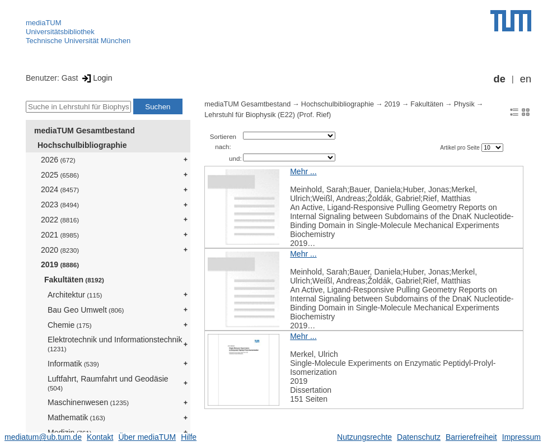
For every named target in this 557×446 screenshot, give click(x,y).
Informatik (73, 363)
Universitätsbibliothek (60, 31)
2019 (60, 264)
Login (96, 77)
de (499, 79)
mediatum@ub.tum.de (43, 437)
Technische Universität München (78, 40)
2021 (60, 234)
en (525, 79)
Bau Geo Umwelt (86, 309)
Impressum (521, 437)
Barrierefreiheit (471, 437)
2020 (60, 249)
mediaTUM (44, 22)
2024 (60, 189)
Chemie (70, 324)
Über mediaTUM (147, 437)
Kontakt (100, 437)
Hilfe (188, 437)
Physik (464, 104)
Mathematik (76, 417)
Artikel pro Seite (460, 148)
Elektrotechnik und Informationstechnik (115, 343)
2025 (60, 174)
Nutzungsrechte (364, 437)
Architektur (75, 294)
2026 (58, 159)
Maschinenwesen (88, 402)
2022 (60, 219)
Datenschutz (419, 437)
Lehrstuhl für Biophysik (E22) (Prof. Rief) (267, 115)
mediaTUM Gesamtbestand (84, 130)
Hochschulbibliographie (82, 145)
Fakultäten (74, 279)
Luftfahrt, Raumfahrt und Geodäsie (108, 383)
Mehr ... (303, 171)
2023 (60, 204)
